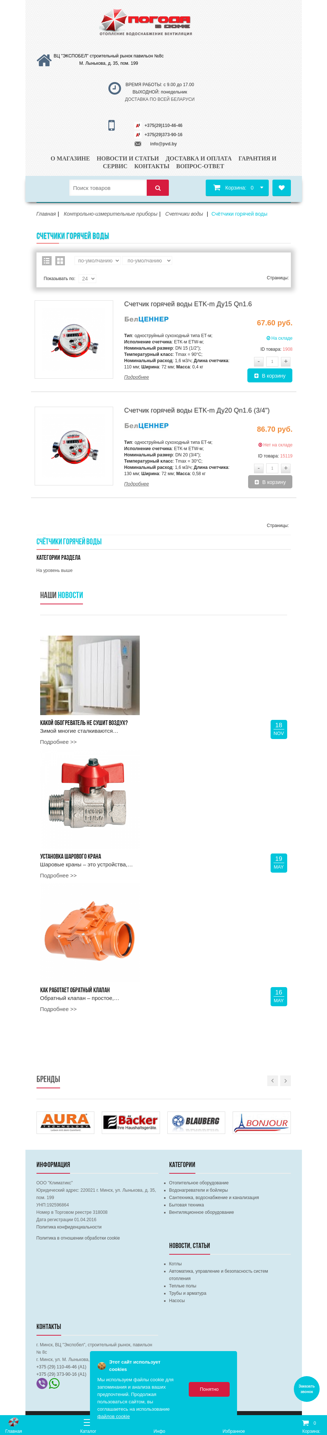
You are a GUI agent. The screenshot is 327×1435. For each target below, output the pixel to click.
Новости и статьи (128, 158)
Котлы (175, 1263)
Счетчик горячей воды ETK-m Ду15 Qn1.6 (188, 304)
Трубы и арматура (187, 1293)
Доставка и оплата (199, 158)
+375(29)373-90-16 (163, 134)
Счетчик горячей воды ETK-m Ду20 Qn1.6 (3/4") (197, 410)
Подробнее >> (58, 742)
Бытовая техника (186, 1205)
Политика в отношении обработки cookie (78, 1238)
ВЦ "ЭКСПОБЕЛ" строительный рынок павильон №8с (109, 56)
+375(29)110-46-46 (163, 125)
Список (47, 260)
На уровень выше (54, 570)
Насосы (177, 1300)
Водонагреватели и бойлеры (198, 1190)
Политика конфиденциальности (69, 1227)
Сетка (60, 260)
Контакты (152, 166)
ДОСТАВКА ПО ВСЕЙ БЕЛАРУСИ (160, 99)
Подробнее (136, 377)
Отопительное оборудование (199, 1182)
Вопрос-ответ (200, 166)
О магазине (70, 158)
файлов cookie (113, 1416)
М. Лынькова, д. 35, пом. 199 (108, 63)
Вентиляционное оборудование (201, 1212)
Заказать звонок (307, 1389)
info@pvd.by (163, 143)
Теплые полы (182, 1286)
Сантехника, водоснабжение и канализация (214, 1197)
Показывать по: (60, 278)
